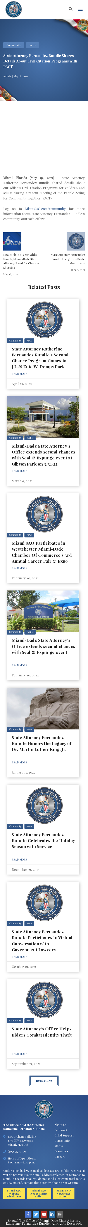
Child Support (64, 1135)
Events (30, 437)
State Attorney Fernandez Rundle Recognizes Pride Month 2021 (68, 259)
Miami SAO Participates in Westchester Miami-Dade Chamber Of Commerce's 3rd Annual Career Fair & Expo (42, 552)
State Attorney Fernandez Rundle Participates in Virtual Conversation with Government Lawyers (42, 940)
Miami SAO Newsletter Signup (64, 1193)
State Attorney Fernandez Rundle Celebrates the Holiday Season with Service (43, 840)
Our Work (61, 1130)
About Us (60, 1125)
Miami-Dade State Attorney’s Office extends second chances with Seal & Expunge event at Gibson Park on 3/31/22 (43, 455)
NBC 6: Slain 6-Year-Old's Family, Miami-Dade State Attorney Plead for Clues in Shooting (21, 261)
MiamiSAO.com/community (45, 208)
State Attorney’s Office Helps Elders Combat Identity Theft (42, 1031)
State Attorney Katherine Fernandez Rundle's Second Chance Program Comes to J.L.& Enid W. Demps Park (40, 358)
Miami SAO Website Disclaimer (14, 1193)
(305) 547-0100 (17, 1151)
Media (59, 1146)
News (32, 45)
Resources (61, 1151)
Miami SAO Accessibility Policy (39, 1193)
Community (14, 45)
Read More (19, 373)
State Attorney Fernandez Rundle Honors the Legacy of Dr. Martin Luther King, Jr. (42, 743)
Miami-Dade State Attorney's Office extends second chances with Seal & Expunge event (43, 646)
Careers (60, 1156)
